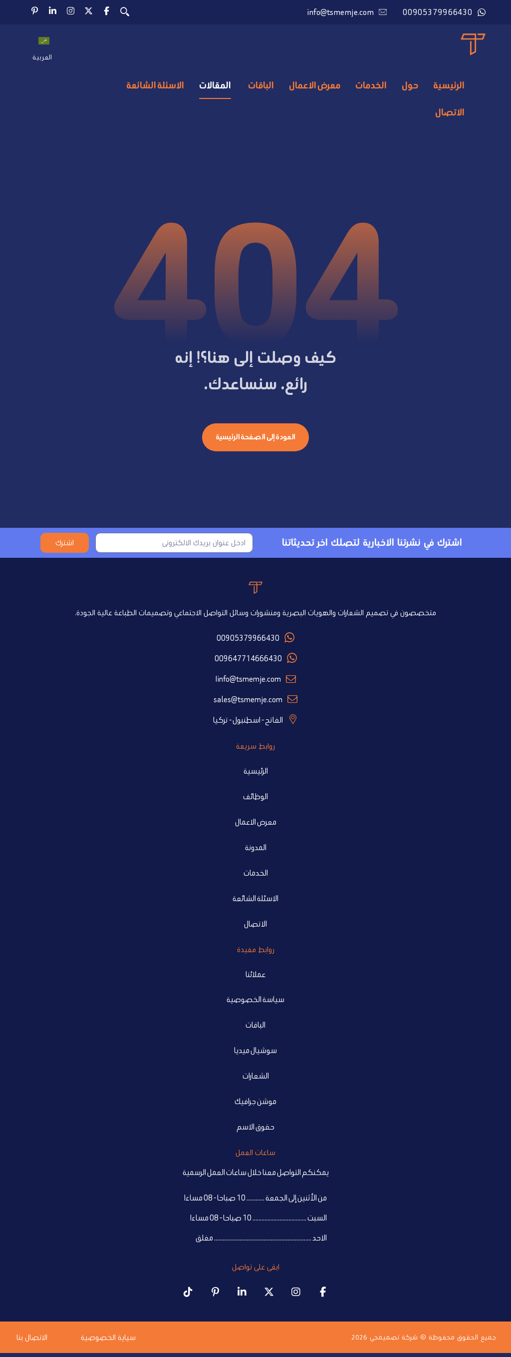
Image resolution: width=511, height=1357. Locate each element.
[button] (106, 10)
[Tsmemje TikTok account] (188, 1295)
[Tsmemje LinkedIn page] (242, 1295)
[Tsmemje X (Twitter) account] (268, 1295)
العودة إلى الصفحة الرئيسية (255, 439)
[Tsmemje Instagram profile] (295, 1295)
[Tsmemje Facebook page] (322, 1295)
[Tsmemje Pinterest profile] (215, 1295)
